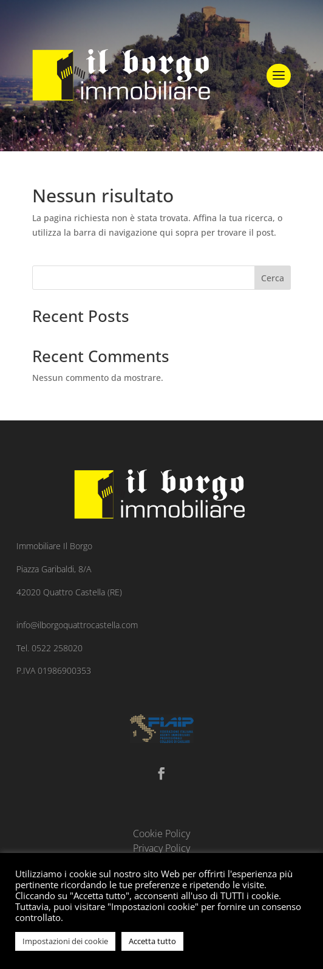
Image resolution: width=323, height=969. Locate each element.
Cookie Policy (161, 833)
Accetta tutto (152, 941)
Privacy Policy (161, 848)
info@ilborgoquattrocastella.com (77, 625)
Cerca (272, 278)
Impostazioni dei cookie (65, 941)
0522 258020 (57, 648)
